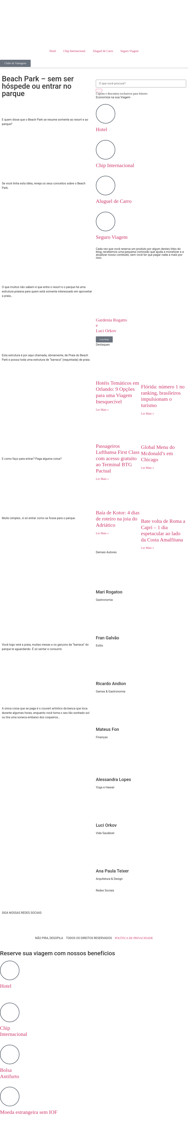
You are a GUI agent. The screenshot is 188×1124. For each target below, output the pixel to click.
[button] (94, 68)
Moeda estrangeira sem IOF (28, 1112)
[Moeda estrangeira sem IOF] (9, 1096)
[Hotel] (105, 114)
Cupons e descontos (121, 93)
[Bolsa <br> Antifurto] (9, 1054)
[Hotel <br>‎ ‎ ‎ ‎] (9, 970)
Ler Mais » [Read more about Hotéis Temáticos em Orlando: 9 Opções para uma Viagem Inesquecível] (102, 409)
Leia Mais (104, 339)
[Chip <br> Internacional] (9, 1012)
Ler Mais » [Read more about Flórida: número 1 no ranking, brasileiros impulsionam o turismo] (147, 413)
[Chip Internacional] (105, 150)
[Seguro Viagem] (105, 221)
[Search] (99, 90)
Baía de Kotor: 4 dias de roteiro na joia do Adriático (118, 519)
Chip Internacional (74, 51)
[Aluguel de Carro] (105, 185)
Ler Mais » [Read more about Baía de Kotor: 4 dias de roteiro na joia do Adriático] (102, 533)
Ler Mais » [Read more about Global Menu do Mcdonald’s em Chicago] (147, 467)
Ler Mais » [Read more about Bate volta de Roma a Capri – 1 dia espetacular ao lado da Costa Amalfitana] (147, 547)
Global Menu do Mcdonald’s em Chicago (158, 453)
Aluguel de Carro (103, 51)
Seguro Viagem (129, 51)
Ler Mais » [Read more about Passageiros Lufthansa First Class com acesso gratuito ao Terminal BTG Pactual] (102, 478)
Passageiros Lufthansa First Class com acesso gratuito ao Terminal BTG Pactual (118, 458)
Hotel (53, 51)
